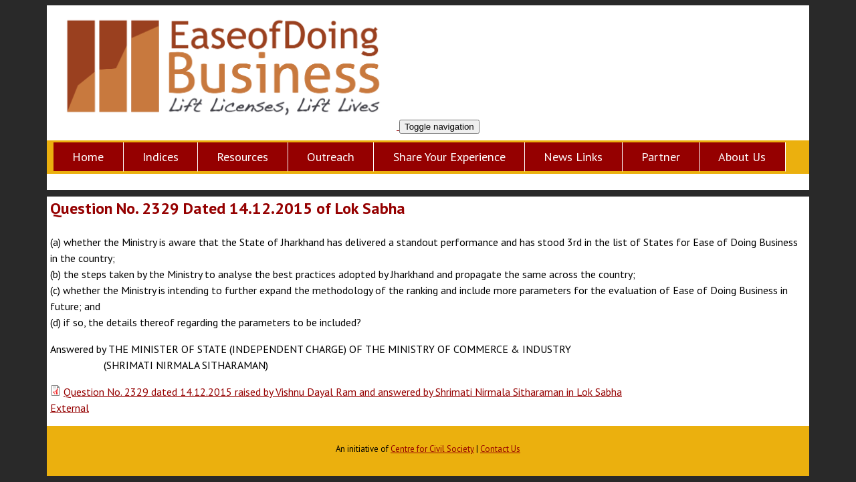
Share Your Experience (449, 156)
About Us (742, 156)
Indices (160, 156)
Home (88, 156)
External (69, 407)
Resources (242, 156)
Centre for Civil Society (432, 449)
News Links (573, 156)
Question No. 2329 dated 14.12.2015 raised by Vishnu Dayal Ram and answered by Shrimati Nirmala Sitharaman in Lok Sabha (343, 391)
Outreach (330, 156)
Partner (660, 156)
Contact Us (500, 449)
